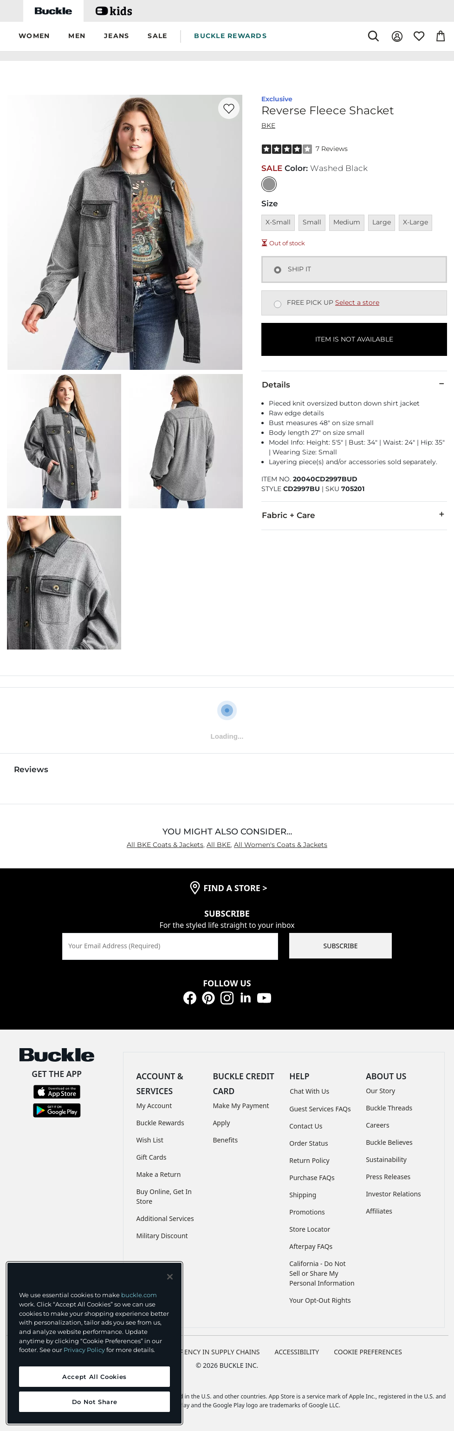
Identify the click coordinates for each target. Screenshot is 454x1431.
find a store (235, 887)
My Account (154, 1105)
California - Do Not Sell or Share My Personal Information (321, 1273)
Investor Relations (393, 1193)
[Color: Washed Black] (269, 184)
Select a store (357, 302)
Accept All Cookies (94, 1376)
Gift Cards (151, 1157)
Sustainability (386, 1159)
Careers (377, 1125)
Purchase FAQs (311, 1177)
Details (354, 384)
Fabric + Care (354, 515)
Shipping (302, 1194)
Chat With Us (309, 1091)
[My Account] (397, 36)
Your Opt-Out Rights (320, 1300)
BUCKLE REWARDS (230, 36)
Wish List (149, 1140)
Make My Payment (241, 1105)
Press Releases (388, 1176)
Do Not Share (94, 1401)
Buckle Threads (389, 1107)
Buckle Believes (389, 1142)
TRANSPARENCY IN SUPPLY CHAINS (206, 1351)
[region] (94, 1343)
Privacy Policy (84, 1349)
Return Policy (309, 1160)
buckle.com (139, 1295)
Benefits (225, 1140)
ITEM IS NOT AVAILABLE (354, 339)
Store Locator (309, 1229)
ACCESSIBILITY (297, 1351)
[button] (34, 36)
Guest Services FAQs (319, 1108)
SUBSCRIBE (341, 945)
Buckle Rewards (160, 1122)
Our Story (380, 1090)
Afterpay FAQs (310, 1246)
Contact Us (305, 1126)
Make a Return (158, 1174)
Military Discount (162, 1235)
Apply (221, 1122)
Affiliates (379, 1211)
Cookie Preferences (368, 1351)
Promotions (307, 1212)
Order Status (308, 1143)
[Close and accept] (170, 1277)
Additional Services (165, 1218)
